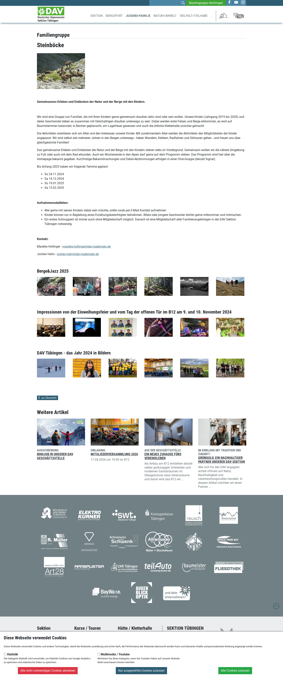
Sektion (96, 16)
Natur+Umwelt (165, 16)
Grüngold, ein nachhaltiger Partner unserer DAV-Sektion (221, 460)
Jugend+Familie (138, 16)
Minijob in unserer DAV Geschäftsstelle (55, 456)
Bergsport (114, 16)
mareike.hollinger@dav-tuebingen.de (86, 246)
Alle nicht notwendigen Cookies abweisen (47, 670)
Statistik (11, 654)
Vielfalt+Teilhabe (194, 16)
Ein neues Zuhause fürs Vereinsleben (162, 456)
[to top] (276, 608)
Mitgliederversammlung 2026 (114, 454)
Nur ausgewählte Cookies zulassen (141, 670)
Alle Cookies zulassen (235, 670)
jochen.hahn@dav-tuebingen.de (78, 254)
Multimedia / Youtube (113, 654)
